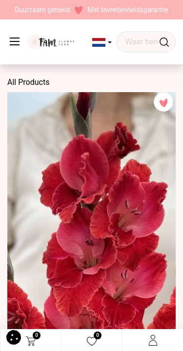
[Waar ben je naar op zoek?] (164, 42)
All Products (28, 82)
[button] (102, 42)
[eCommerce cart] (30, 340)
